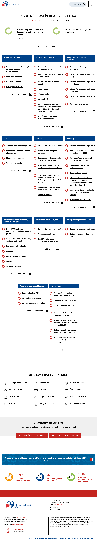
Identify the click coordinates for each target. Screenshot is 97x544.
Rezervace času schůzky (65, 435)
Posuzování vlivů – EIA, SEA (47, 219)
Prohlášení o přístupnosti (48, 538)
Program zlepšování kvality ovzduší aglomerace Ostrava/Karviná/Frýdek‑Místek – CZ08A (50, 179)
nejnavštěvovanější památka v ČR (54, 477)
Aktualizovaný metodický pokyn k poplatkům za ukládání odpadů (82, 192)
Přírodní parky (43, 94)
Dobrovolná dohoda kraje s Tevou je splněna (79, 31)
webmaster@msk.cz (17, 524)
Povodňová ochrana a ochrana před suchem (18, 151)
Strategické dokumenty (31, 298)
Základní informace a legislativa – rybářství (82, 90)
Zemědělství (43, 99)
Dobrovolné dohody (14, 81)
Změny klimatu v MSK (30, 293)
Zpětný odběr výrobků (78, 173)
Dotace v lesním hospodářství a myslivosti (81, 68)
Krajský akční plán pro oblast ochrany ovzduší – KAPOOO (49, 188)
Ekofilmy (9, 251)
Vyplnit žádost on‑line (32, 435)
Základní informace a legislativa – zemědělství (50, 75)
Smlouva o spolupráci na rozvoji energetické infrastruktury (66, 331)
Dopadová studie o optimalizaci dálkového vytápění (66, 314)
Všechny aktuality (48, 47)
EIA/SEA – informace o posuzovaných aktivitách (48, 240)
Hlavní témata (38, 20)
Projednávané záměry (46, 234)
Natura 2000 (43, 89)
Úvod (28, 20)
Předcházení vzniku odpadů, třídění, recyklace (80, 166)
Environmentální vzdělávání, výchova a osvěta (16, 220)
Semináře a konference (79, 104)
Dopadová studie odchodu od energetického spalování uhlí (66, 306)
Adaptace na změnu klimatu (32, 286)
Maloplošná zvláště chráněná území (49, 83)
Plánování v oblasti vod (15, 158)
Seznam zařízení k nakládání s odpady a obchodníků (81, 159)
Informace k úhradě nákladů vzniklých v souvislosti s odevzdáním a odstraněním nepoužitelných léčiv (81, 182)
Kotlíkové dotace (45, 194)
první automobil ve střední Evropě (23, 477)
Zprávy (9, 261)
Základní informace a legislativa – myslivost (82, 83)
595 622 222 (58, 504)
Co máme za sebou (13, 266)
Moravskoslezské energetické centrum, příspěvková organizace (65, 340)
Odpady (70, 138)
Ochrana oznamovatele (85, 538)
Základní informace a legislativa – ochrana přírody (50, 68)
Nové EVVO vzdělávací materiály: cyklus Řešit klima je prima (18, 231)
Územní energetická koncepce (65, 300)
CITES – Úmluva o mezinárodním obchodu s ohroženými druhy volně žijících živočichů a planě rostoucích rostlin (50, 108)
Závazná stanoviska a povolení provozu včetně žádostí (50, 159)
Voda (6, 138)
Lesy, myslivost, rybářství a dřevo (78, 58)
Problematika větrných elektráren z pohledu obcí (64, 294)
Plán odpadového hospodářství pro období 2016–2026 (82, 151)
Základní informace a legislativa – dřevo (82, 97)
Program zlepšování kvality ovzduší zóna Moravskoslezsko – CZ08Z (50, 168)
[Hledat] (84, 4)
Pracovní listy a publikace (16, 256)
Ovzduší (39, 138)
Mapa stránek (33, 538)
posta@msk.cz (21, 518)
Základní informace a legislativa (19, 145)
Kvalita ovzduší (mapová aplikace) (47, 151)
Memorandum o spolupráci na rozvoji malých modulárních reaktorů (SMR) (66, 323)
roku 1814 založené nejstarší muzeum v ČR (85, 477)
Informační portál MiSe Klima (33, 303)
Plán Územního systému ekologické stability (47, 117)
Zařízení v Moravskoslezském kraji (81, 235)
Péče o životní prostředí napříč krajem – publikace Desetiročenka (18, 69)
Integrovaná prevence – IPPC (79, 219)
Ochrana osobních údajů (67, 538)
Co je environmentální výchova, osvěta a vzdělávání (18, 240)
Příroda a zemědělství (45, 57)
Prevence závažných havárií (80, 199)
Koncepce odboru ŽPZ (14, 86)
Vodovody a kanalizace (15, 163)
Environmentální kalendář (16, 246)
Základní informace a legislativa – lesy (82, 75)
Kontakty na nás (54, 513)
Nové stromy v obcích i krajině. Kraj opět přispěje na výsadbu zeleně (30, 32)
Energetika (56, 286)
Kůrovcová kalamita (14, 76)
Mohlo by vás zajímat (13, 57)
